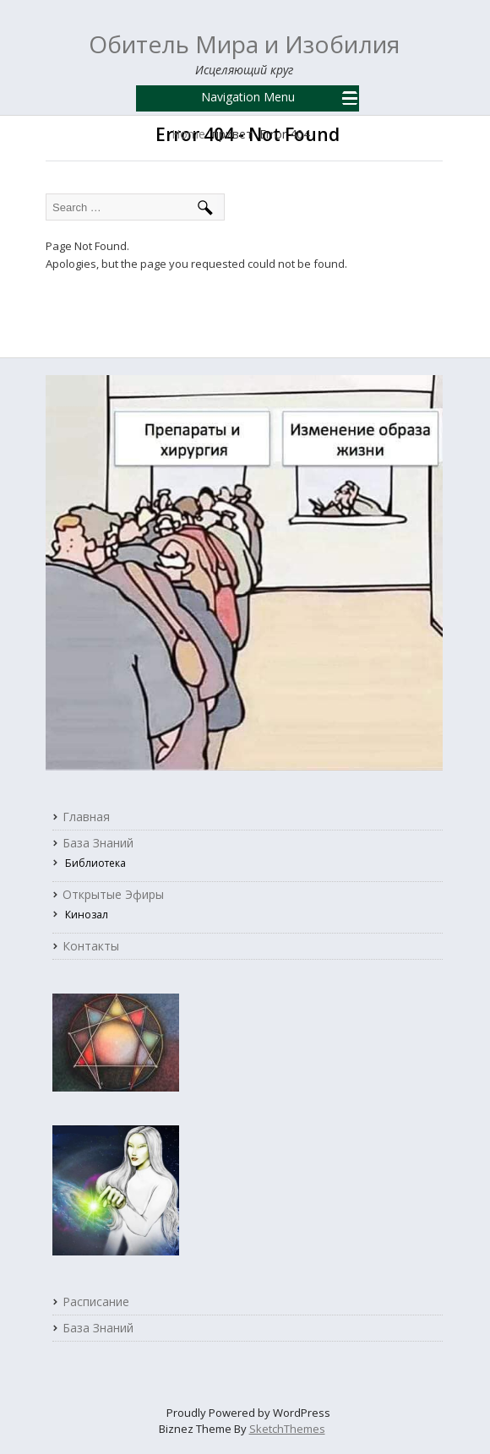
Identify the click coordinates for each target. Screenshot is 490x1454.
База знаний (98, 843)
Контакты (91, 946)
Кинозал (86, 914)
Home (188, 134)
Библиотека (95, 863)
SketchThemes (287, 1428)
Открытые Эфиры (113, 894)
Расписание (96, 1302)
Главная (86, 817)
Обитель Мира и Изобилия (244, 43)
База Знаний (98, 1328)
